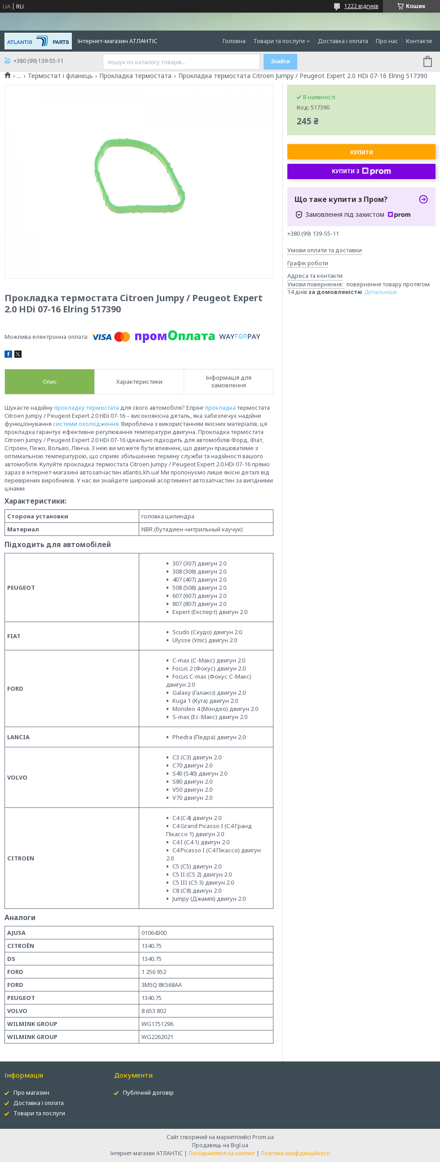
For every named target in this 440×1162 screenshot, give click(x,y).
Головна (234, 41)
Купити (361, 152)
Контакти (419, 41)
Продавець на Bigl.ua (220, 1145)
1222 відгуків (361, 6)
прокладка (220, 407)
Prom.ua (263, 1137)
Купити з (361, 171)
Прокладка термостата (135, 76)
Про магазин (31, 1092)
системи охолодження (86, 424)
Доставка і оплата (343, 41)
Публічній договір (148, 1092)
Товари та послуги (279, 41)
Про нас (387, 41)
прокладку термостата (86, 407)
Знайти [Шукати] (280, 61)
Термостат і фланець (60, 76)
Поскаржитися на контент (222, 1153)
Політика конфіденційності (295, 1153)
